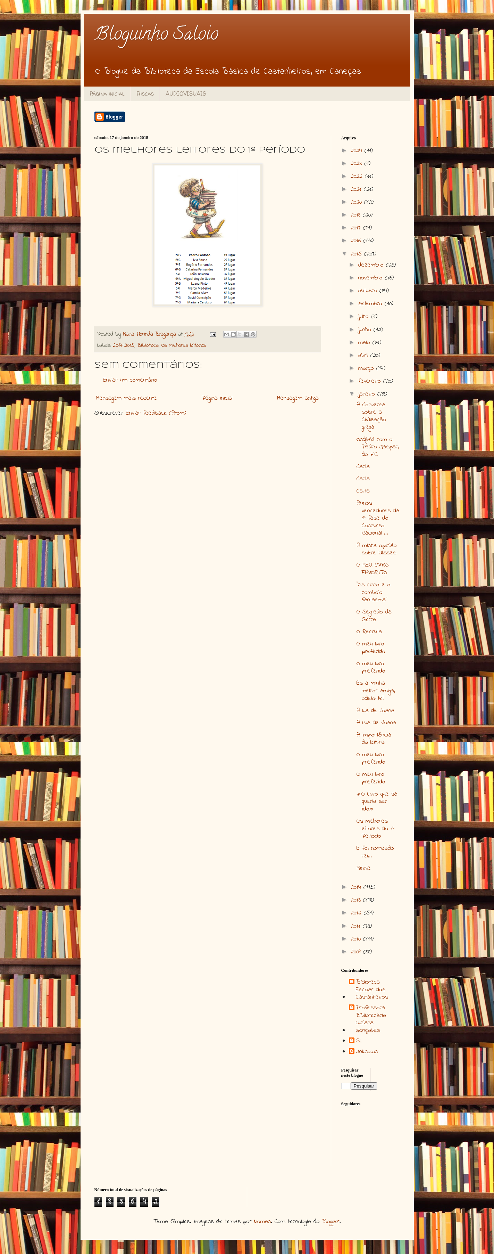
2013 (357, 900)
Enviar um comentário (130, 380)
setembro (371, 303)
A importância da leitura (374, 739)
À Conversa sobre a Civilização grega (371, 416)
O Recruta (369, 631)
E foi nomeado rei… (375, 852)
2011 (357, 926)
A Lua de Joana (376, 722)
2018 (357, 215)
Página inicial (107, 93)
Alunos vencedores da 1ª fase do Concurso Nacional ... (378, 518)
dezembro (372, 265)
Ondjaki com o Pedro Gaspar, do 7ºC (378, 447)
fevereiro (370, 381)
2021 (357, 189)
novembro (371, 278)
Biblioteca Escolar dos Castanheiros (372, 990)
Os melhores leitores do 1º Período (375, 829)
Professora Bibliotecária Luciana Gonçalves (371, 1019)
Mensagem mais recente (126, 398)
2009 (357, 951)
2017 (357, 228)
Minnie (364, 868)
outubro (368, 290)
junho (366, 329)
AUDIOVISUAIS (186, 93)
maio (365, 342)
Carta (363, 466)
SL (359, 1041)
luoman (262, 1221)
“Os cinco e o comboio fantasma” (374, 592)
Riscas (145, 93)
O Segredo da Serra (374, 616)
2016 (357, 240)
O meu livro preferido (371, 648)
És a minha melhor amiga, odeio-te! (376, 691)
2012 (357, 913)
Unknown (367, 1052)
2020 (357, 202)
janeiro (367, 394)
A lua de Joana (375, 710)
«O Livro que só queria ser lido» (377, 802)
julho (364, 316)
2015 (357, 254)
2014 (357, 887)
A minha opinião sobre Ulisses (377, 549)
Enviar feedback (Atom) (156, 413)
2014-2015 (123, 345)
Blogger (331, 1221)
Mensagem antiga (298, 398)
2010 (357, 939)
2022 (358, 176)
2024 (358, 150)
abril (364, 355)
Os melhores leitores (183, 345)
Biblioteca (148, 345)
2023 (357, 163)
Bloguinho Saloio (156, 36)
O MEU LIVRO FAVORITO (372, 569)
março (367, 368)
